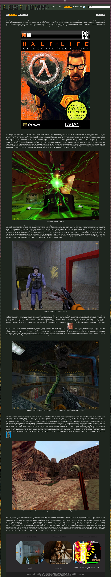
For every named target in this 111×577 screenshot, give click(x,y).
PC (7, 15)
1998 (26, 15)
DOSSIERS (77, 7)
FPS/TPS (21, 15)
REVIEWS (68, 7)
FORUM (60, 7)
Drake (100, 15)
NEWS (53, 7)
